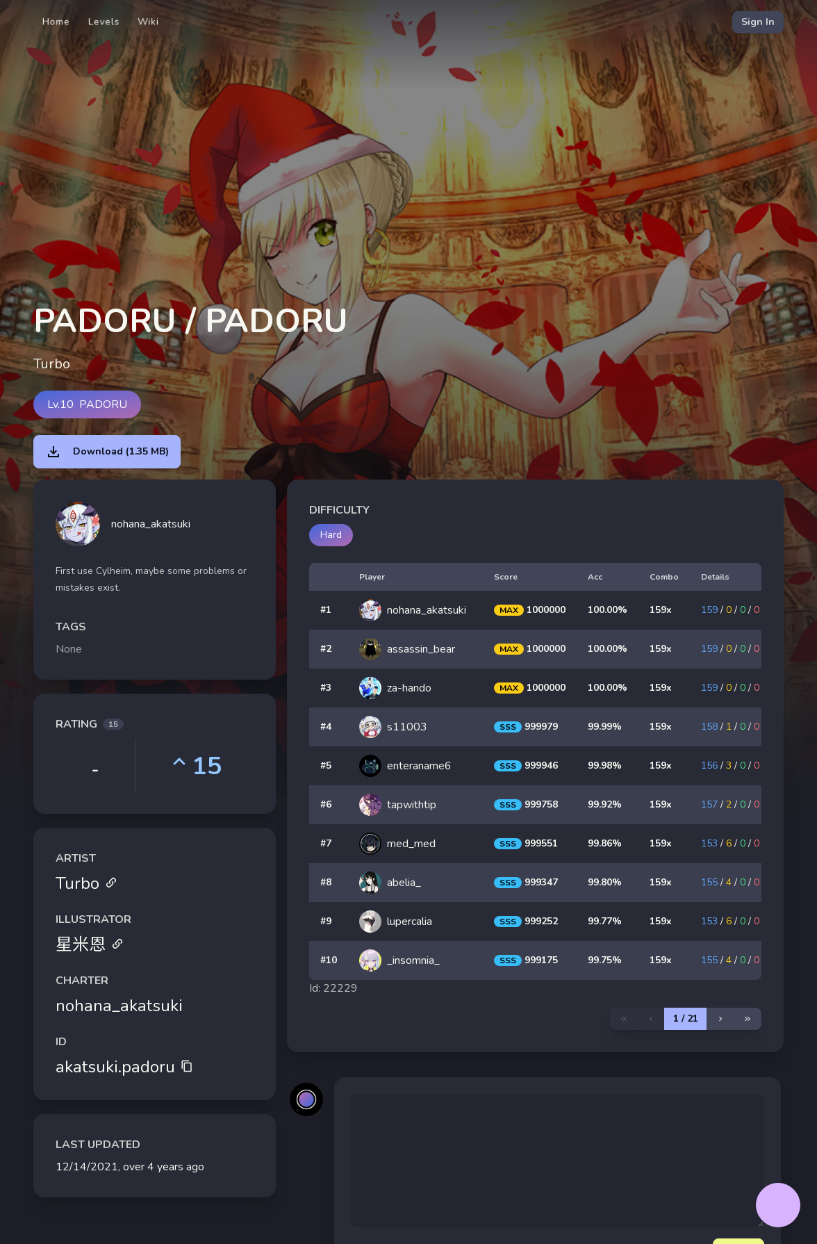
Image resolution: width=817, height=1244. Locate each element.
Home (56, 21)
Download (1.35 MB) (107, 451)
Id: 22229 (333, 988)
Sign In (758, 21)
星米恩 (90, 944)
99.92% (605, 804)
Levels (103, 21)
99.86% (605, 843)
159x (661, 609)
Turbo (86, 883)
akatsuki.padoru (124, 1067)
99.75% (605, 960)
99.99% (605, 726)
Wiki (148, 21)
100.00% (607, 609)
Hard (331, 534)
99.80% (605, 882)
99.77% (605, 921)
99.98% (605, 765)
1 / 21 (685, 1018)
